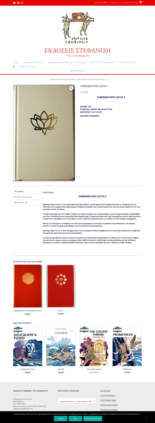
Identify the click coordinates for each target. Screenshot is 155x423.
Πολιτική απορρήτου (92, 418)
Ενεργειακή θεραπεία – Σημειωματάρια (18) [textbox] (76, 401)
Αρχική (16, 62)
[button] (71, 88)
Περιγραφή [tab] (18, 191)
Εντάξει (61, 418)
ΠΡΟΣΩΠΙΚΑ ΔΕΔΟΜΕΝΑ (109, 410)
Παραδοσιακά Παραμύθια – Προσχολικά (67, 62)
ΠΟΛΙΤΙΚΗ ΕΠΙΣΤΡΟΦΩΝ (108, 405)
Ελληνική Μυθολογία (34, 62)
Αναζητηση (77, 71)
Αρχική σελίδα (54, 79)
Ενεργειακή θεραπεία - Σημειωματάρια (74, 79)
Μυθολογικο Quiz (27, 67)
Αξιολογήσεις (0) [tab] (20, 202)
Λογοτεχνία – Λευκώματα (102, 62)
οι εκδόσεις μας (126, 62)
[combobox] (77, 400)
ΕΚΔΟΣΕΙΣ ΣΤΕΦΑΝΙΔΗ (77, 50)
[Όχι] (146, 417)
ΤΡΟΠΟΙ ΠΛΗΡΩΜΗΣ (107, 395)
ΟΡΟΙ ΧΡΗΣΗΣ (105, 391)
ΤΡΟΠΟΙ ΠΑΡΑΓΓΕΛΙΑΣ (108, 400)
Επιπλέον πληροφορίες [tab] (23, 197)
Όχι (75, 418)
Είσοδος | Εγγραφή (101, 3)
